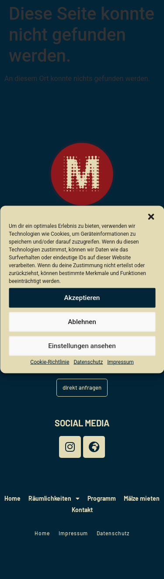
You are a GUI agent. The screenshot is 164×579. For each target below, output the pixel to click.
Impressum (120, 362)
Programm (101, 498)
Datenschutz (88, 362)
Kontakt (82, 509)
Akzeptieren (81, 298)
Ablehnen (82, 322)
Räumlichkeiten (54, 498)
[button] (151, 217)
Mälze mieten (142, 498)
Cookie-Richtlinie (49, 362)
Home (12, 498)
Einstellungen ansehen (82, 346)
